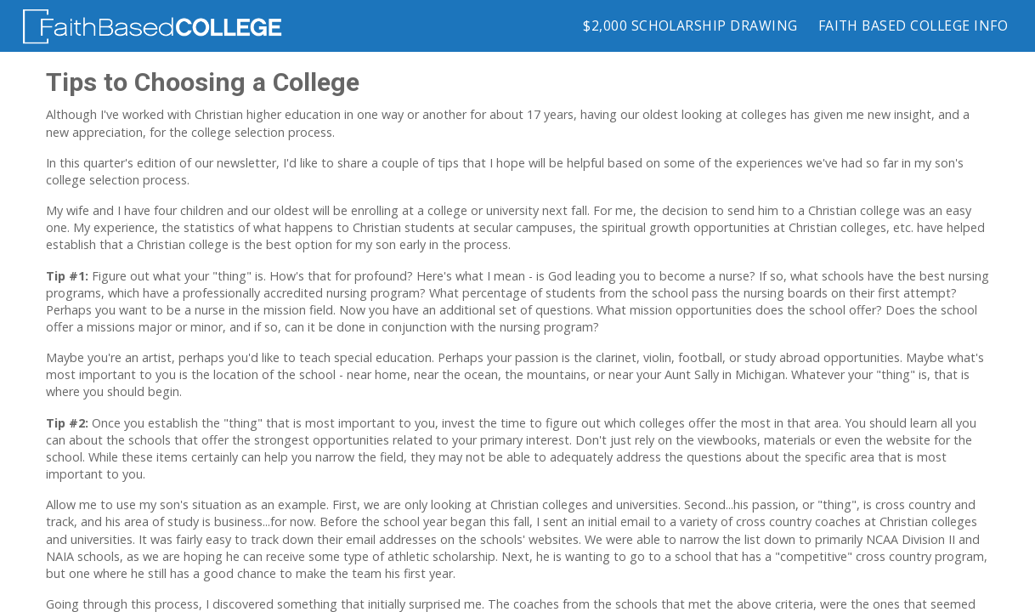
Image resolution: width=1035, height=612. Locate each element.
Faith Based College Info (913, 25)
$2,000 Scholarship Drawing (690, 25)
